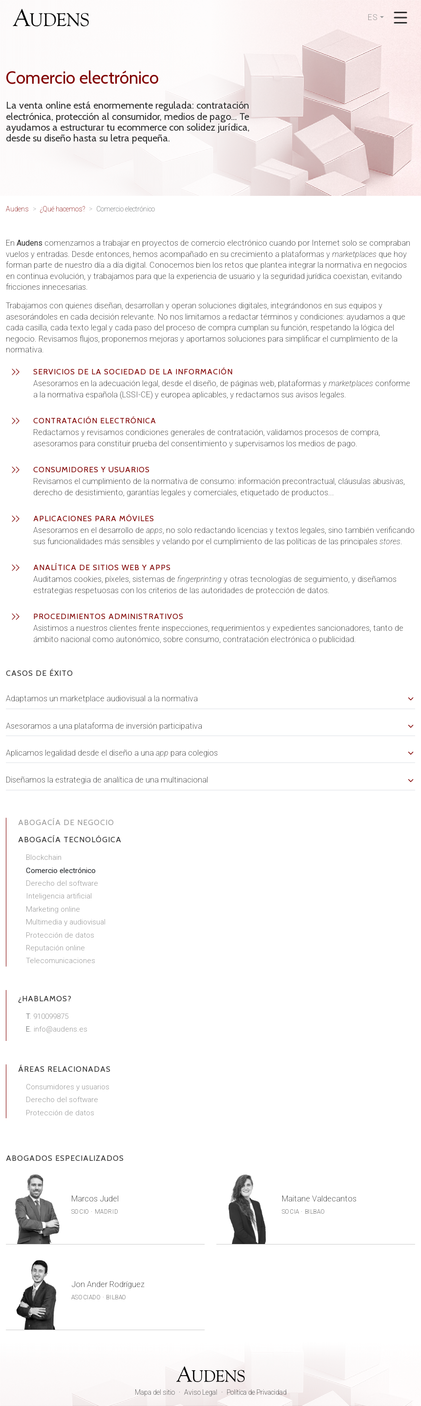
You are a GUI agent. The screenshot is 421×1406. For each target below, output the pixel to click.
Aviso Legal (200, 1392)
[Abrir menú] (400, 17)
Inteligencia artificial (59, 896)
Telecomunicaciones (60, 960)
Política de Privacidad (257, 1392)
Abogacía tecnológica (70, 839)
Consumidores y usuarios (67, 1087)
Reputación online (55, 948)
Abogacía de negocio (66, 822)
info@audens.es (60, 1029)
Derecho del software (62, 883)
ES (373, 17)
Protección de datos (60, 935)
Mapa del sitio (155, 1392)
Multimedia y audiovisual (65, 922)
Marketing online (53, 909)
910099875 (50, 1016)
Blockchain (44, 857)
